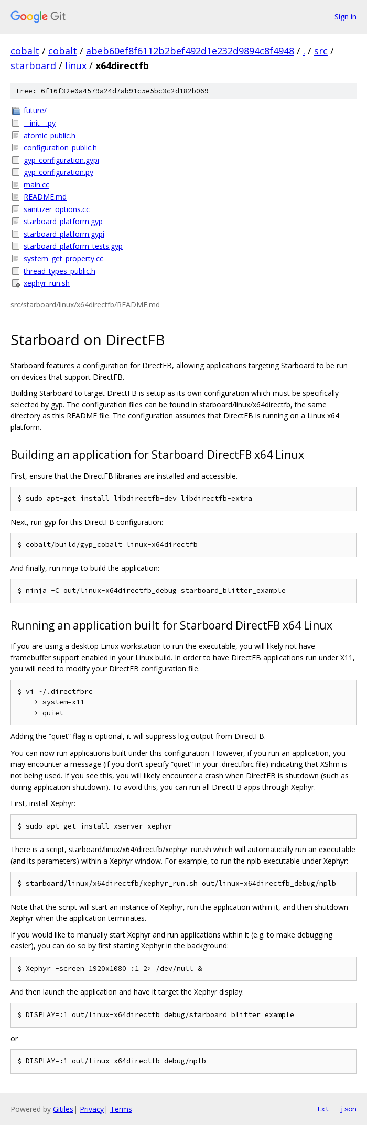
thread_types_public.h (59, 271)
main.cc (36, 185)
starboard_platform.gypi (64, 234)
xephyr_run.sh (47, 283)
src (321, 51)
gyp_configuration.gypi (61, 160)
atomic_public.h (49, 135)
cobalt (24, 51)
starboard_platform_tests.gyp (73, 246)
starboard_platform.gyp (63, 221)
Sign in (345, 16)
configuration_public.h (60, 147)
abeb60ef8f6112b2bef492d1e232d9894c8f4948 (190, 51)
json (348, 1108)
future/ (35, 110)
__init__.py (40, 123)
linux (76, 65)
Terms (121, 1109)
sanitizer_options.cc (57, 209)
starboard (33, 65)
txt (323, 1108)
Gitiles (63, 1109)
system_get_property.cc (63, 258)
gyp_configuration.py (58, 172)
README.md (45, 197)
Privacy (92, 1109)
